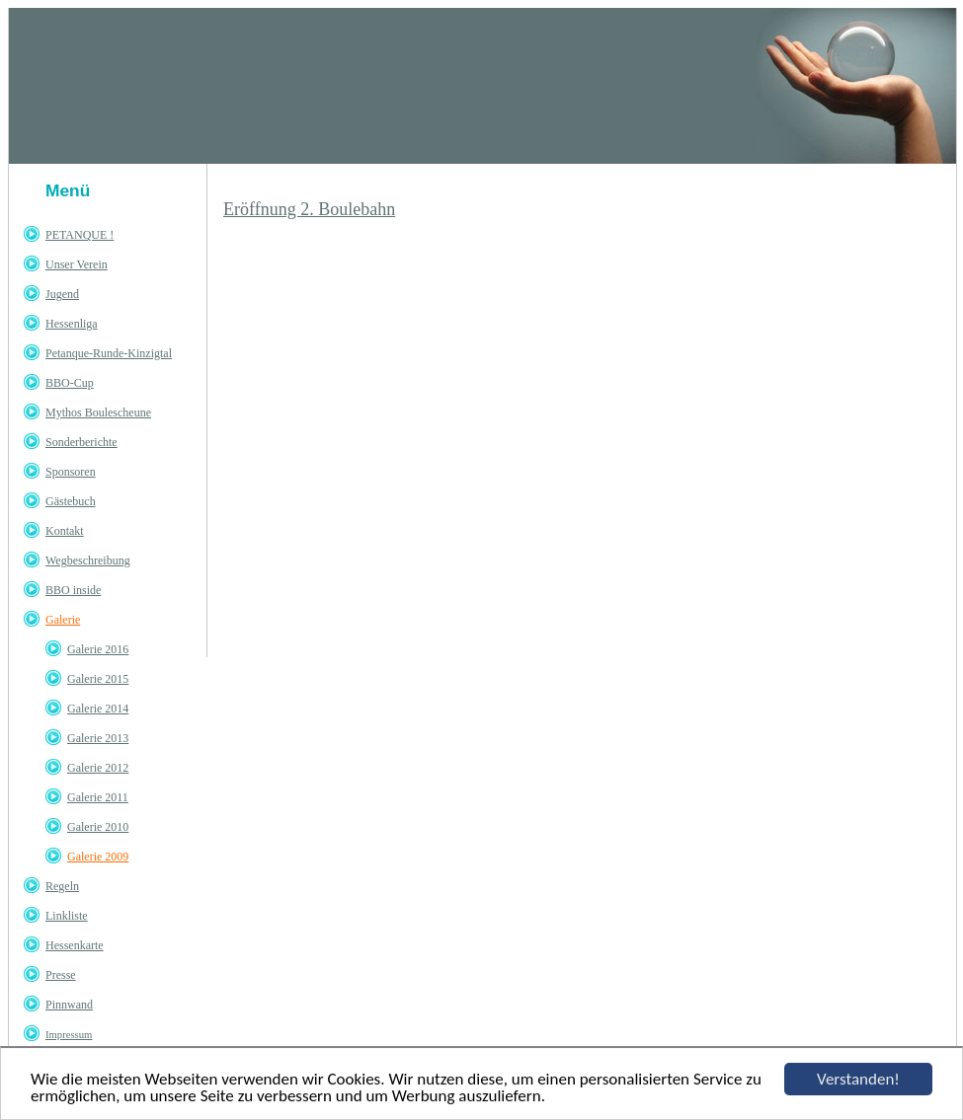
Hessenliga (71, 324)
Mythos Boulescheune (98, 412)
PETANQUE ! (79, 235)
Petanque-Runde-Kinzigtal (108, 353)
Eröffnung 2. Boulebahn (309, 209)
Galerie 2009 (97, 856)
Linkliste (66, 916)
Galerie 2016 (97, 649)
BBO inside (73, 590)
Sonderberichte (81, 442)
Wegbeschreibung (87, 560)
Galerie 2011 (97, 797)
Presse (60, 975)
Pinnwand (69, 1004)
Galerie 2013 (97, 738)
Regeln (62, 886)
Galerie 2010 (97, 827)
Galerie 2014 (97, 708)
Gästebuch (70, 501)
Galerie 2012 (97, 768)
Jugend (62, 294)
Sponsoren (70, 472)
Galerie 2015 (97, 679)
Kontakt (64, 531)
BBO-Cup (69, 383)
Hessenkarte (74, 945)
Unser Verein (76, 264)
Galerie (62, 620)
